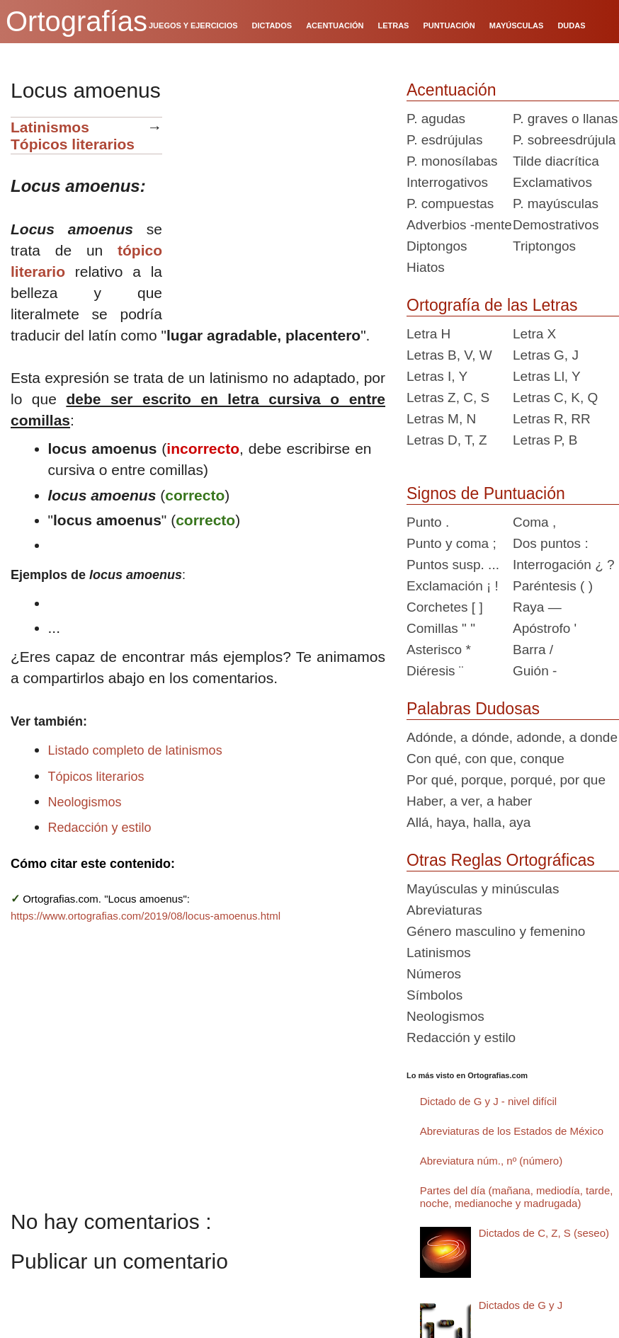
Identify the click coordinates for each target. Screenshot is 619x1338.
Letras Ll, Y (547, 376)
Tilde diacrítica (556, 161)
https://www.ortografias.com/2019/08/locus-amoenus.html (145, 916)
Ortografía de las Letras (492, 305)
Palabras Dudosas (473, 708)
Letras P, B (545, 440)
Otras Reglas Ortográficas (501, 860)
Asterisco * (439, 649)
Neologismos (85, 802)
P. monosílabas (452, 161)
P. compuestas (450, 203)
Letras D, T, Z (447, 440)
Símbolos (434, 995)
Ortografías (76, 21)
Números (434, 973)
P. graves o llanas (565, 118)
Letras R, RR (552, 418)
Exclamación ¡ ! (453, 585)
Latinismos (50, 127)
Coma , (534, 522)
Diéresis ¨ (435, 670)
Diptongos (437, 246)
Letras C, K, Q (555, 397)
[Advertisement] (279, 205)
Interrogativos (447, 182)
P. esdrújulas (444, 139)
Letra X (534, 333)
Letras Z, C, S (448, 397)
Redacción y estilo (100, 827)
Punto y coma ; (451, 543)
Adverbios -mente (459, 224)
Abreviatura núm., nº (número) (491, 1161)
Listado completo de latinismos (135, 750)
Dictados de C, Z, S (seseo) (544, 1233)
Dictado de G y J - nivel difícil (488, 1101)
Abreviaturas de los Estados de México (511, 1131)
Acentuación (451, 90)
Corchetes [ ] (445, 607)
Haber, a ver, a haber (469, 801)
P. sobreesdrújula (564, 139)
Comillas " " (441, 628)
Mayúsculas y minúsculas (483, 888)
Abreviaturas (444, 910)
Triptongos (544, 246)
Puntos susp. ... (453, 564)
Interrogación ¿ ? (564, 564)
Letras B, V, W (449, 355)
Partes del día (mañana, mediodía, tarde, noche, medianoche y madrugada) (516, 1196)
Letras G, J (546, 355)
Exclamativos (552, 182)
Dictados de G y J (520, 1305)
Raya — (537, 607)
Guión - (535, 670)
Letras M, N (441, 418)
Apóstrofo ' (545, 628)
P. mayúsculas (555, 203)
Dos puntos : (551, 543)
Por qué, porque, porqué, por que (506, 779)
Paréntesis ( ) (553, 585)
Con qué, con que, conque (485, 758)
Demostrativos (555, 224)
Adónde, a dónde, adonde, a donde (512, 737)
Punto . (428, 522)
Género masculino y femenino (496, 931)
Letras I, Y (437, 376)
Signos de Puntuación (486, 493)
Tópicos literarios (73, 144)
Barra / (533, 649)
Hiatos (426, 267)
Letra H (428, 333)
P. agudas (436, 118)
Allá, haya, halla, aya (468, 822)
